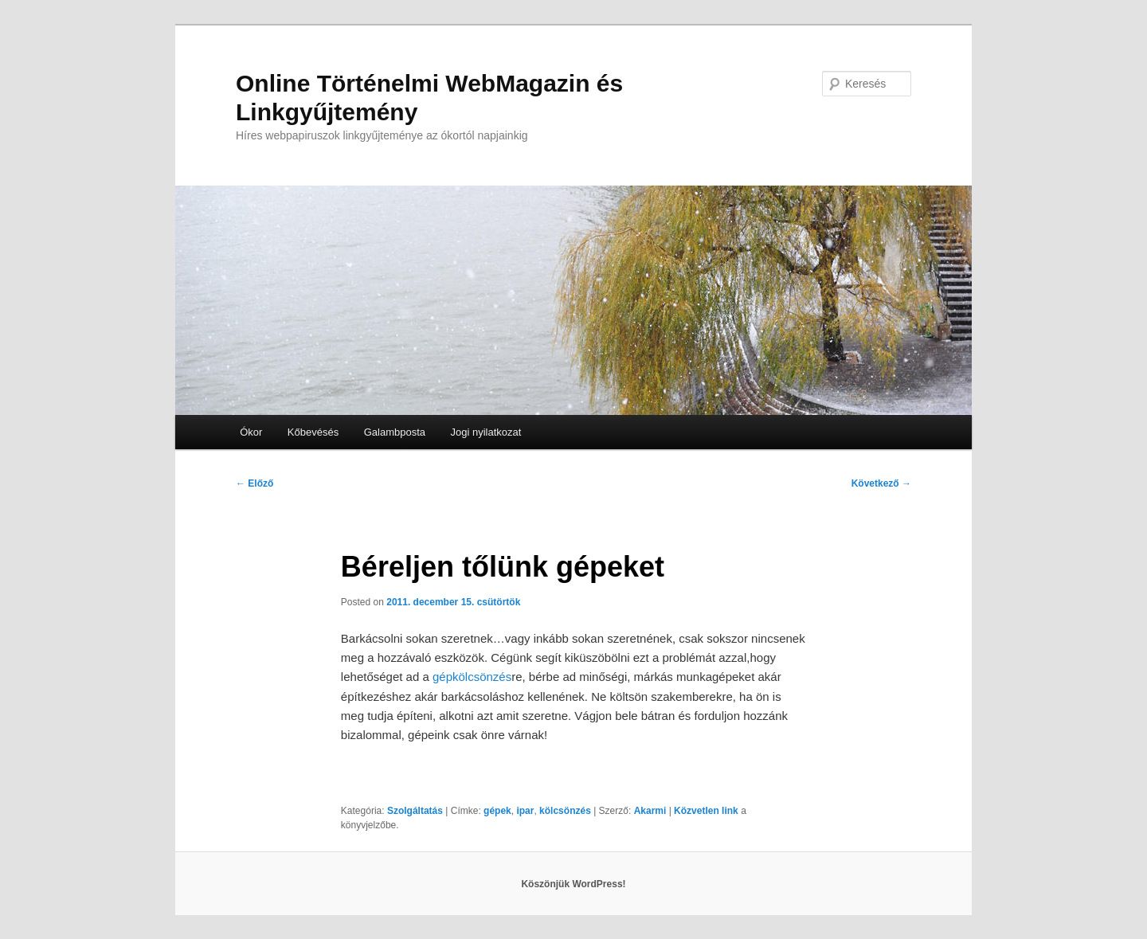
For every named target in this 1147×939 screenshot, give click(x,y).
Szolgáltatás (415, 810)
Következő (881, 483)
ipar (525, 810)
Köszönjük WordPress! (573, 884)
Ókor (251, 432)
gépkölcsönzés (472, 676)
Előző (254, 483)
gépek (497, 810)
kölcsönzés (565, 810)
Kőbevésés (313, 432)
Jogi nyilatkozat (486, 432)
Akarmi (650, 810)
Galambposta (394, 432)
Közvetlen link (707, 810)
